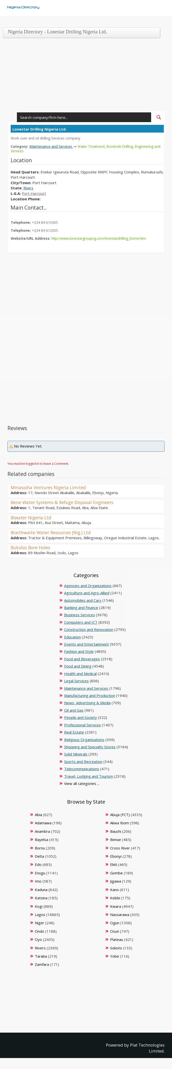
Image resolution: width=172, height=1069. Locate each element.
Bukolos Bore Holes (31, 547)
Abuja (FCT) (120, 814)
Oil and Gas (74, 709)
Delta (39, 855)
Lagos (40, 914)
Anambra (42, 831)
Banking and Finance (81, 607)
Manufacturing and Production (89, 695)
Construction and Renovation (88, 629)
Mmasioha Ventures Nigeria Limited (49, 487)
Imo (38, 881)
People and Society (80, 717)
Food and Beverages (82, 658)
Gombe (116, 872)
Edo (38, 864)
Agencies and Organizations (88, 585)
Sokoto (116, 947)
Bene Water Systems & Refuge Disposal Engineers (64, 502)
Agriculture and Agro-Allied (86, 592)
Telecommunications (81, 768)
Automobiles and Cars (82, 600)
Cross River (120, 847)
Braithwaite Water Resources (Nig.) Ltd (52, 532)
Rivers (28, 187)
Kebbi (115, 897)
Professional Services (82, 724)
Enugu (40, 872)
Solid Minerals (75, 754)
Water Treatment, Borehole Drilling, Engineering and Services (87, 148)
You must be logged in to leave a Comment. (38, 463)
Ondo (39, 930)
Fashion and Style (79, 651)
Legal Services (76, 680)
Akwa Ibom (119, 822)
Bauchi (115, 831)
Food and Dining (77, 666)
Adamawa (43, 822)
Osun (114, 930)
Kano (114, 889)
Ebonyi (116, 855)
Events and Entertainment (86, 644)
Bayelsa (41, 839)
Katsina (41, 897)
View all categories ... (81, 783)
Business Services (79, 614)
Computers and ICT (80, 621)
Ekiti (113, 864)
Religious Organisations (84, 739)
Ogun (114, 922)
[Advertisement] (84, 76)
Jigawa (115, 881)
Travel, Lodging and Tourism (88, 775)
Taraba (41, 956)
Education (72, 636)
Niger (39, 922)
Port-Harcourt (34, 193)
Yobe (114, 956)
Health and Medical (80, 673)
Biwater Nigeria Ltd (32, 517)
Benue (115, 839)
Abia (38, 814)
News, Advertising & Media (87, 702)
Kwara (115, 906)
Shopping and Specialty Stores (90, 746)
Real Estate (74, 732)
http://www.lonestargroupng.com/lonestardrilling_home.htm (99, 238)
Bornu (40, 847)
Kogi (39, 906)
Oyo (38, 939)
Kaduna (41, 889)
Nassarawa (119, 914)
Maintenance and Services (52, 146)
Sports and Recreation (83, 761)
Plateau (116, 939)
